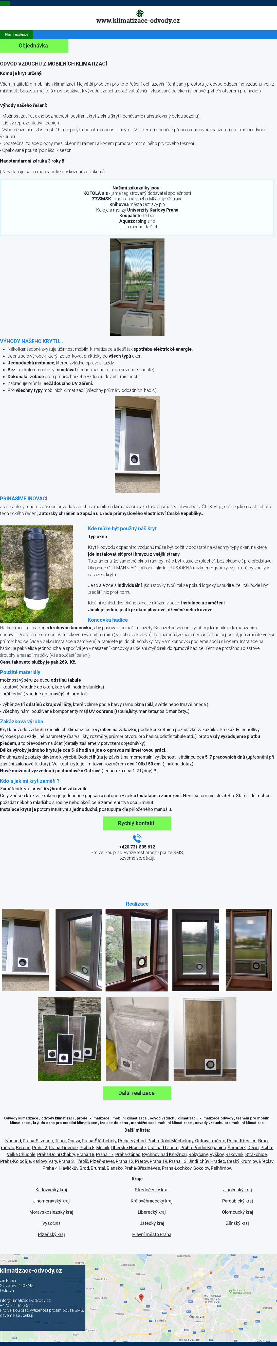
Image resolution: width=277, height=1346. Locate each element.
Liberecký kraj (152, 1212)
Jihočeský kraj (237, 1189)
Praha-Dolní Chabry (56, 1154)
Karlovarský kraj (51, 1189)
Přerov (141, 1161)
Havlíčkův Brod (74, 1168)
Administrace (73, 1340)
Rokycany (198, 1154)
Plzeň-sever (102, 1161)
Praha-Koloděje (15, 1161)
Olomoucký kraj (237, 1212)
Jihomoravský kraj (51, 1201)
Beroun (23, 1147)
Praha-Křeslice (241, 1140)
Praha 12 (124, 1161)
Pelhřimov (221, 1168)
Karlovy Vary (45, 1161)
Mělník (102, 1147)
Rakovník (235, 1154)
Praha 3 (66, 1161)
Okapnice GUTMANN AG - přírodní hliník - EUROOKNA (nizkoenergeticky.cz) (162, 567)
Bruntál (98, 1168)
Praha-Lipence (63, 1147)
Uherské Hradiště (128, 1147)
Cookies (90, 1340)
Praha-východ (132, 1140)
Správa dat (106, 1340)
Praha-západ (127, 1154)
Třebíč (82, 1161)
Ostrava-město (210, 1140)
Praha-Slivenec (38, 1140)
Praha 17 (105, 1154)
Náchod (13, 1140)
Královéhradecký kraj (152, 1201)
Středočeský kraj (152, 1189)
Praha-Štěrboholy (99, 1140)
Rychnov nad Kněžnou (164, 1154)
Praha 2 (39, 1147)
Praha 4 (50, 1168)
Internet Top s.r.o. (265, 1340)
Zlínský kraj (237, 1223)
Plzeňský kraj (51, 1234)
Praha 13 (178, 1161)
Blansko (115, 1168)
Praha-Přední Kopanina (203, 1147)
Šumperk (237, 1147)
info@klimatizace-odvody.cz (25, 1300)
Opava (74, 1140)
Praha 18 (85, 1154)
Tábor (60, 1140)
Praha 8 (87, 1147)
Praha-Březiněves (142, 1168)
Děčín (253, 1147)
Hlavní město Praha (151, 1234)
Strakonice (256, 1154)
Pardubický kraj (237, 1201)
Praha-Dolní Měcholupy (170, 1140)
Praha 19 (158, 1161)
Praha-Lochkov (177, 1168)
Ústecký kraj (151, 1223)
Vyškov (217, 1154)
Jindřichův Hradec (206, 1161)
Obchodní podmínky (131, 1340)
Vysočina (51, 1223)
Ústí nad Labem (163, 1147)
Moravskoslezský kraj (51, 1212)
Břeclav (266, 1161)
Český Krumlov (242, 1161)
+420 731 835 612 (16, 1305)
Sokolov (201, 1168)
